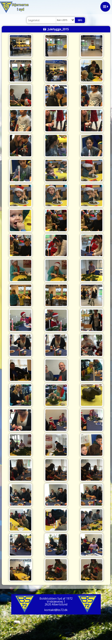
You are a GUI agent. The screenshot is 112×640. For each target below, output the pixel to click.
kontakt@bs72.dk (56, 610)
